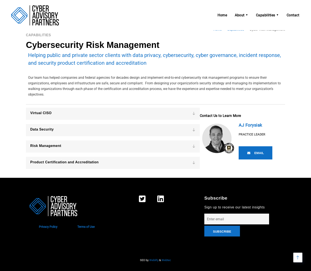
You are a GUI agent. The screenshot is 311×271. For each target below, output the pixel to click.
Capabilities (265, 15)
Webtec (166, 260)
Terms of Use (86, 226)
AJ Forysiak (250, 125)
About (239, 15)
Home (222, 15)
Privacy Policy (48, 226)
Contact (293, 15)
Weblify (154, 260)
